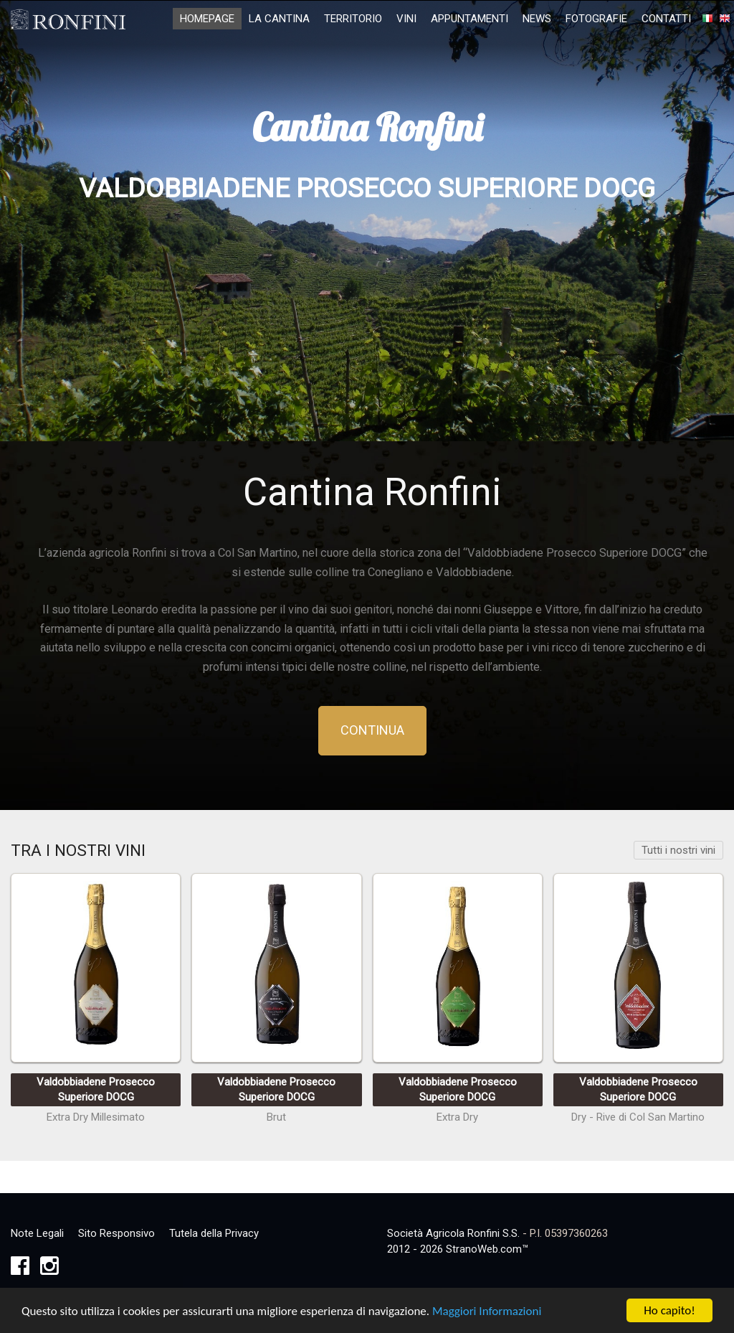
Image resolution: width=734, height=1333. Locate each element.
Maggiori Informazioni (486, 1312)
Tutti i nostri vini (678, 850)
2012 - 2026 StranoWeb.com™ (457, 1249)
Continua (372, 730)
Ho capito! (669, 1311)
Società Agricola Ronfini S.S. (453, 1233)
